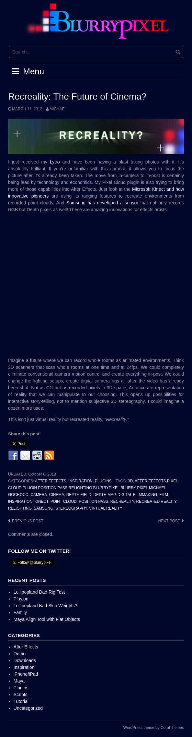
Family (20, 612)
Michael (58, 109)
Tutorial (21, 701)
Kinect (41, 501)
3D (130, 481)
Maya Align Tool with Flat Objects (47, 619)
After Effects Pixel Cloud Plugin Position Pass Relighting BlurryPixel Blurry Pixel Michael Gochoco (93, 488)
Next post (169, 521)
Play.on (21, 598)
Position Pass (93, 501)
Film (163, 494)
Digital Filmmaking (137, 494)
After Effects (50, 481)
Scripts (21, 694)
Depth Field (78, 494)
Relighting (20, 508)
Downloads (25, 660)
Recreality (122, 501)
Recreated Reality (156, 501)
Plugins (103, 481)
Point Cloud (64, 501)
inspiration (20, 501)
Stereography (71, 508)
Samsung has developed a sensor (102, 202)
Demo (20, 653)
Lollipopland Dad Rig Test (39, 592)
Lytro (55, 161)
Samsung (43, 508)
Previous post (27, 521)
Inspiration (80, 481)
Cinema (56, 494)
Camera (38, 494)
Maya (19, 680)
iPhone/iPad (26, 674)
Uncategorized (28, 708)
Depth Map (105, 494)
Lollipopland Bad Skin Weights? (45, 605)
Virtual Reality (105, 508)
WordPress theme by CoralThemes (153, 727)
